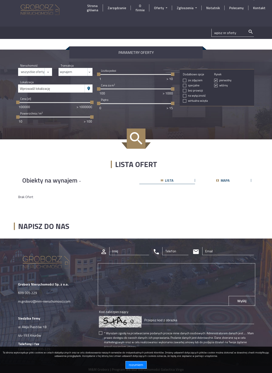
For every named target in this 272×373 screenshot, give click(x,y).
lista (167, 180)
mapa (223, 180)
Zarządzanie (117, 7)
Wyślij (241, 300)
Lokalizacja (27, 82)
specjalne (193, 85)
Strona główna (92, 8)
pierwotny (225, 80)
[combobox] (51, 88)
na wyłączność (197, 96)
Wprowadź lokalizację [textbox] (35, 88)
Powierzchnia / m (31, 113)
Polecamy (236, 7)
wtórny (223, 85)
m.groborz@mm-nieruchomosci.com (44, 301)
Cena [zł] (25, 99)
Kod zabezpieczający (113, 311)
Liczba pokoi (108, 71)
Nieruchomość (29, 66)
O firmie (140, 8)
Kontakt (259, 7)
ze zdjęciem (195, 80)
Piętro (104, 100)
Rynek (217, 74)
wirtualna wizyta (198, 101)
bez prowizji (195, 91)
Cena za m (108, 85)
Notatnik (213, 7)
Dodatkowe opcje (193, 74)
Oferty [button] (159, 7)
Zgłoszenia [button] (185, 7)
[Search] (232, 33)
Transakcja (67, 66)
